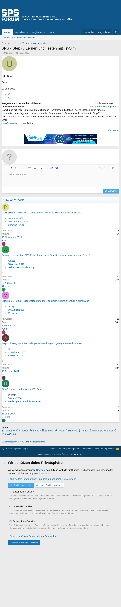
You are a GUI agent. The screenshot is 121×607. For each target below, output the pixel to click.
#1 (9, 97)
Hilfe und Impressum (104, 508)
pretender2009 (15, 234)
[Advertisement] (99, 121)
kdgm (5, 344)
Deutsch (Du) (21, 508)
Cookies (7, 508)
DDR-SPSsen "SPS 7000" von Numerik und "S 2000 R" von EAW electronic (41, 228)
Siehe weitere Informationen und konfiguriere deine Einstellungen (42, 538)
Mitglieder (37, 32)
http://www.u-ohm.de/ (13, 126)
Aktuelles (20, 32)
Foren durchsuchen (26, 37)
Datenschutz (87, 508)
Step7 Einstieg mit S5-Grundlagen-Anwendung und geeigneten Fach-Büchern (42, 359)
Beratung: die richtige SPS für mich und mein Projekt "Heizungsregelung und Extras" (46, 270)
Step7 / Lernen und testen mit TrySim (21, 404)
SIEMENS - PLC (16, 371)
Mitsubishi (13, 328)
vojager (12, 322)
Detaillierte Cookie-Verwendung (26, 596)
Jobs (51, 32)
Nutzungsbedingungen (69, 508)
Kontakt (53, 508)
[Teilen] (9, 94)
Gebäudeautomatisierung (21, 283)
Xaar (4, 256)
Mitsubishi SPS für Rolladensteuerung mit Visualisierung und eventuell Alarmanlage (45, 316)
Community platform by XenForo (60, 514)
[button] (27, 32)
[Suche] (116, 32)
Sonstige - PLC (16, 240)
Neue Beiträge (8, 37)
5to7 (10, 364)
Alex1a (11, 276)
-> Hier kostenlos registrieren (99, 146)
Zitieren (74, 133)
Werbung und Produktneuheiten (24, 417)
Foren (7, 32)
